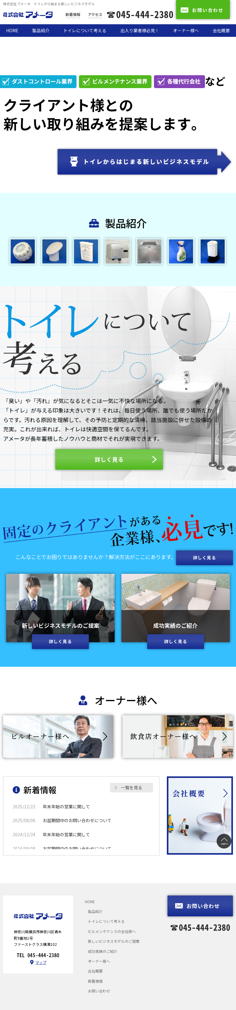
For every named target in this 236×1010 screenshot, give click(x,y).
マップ (40, 962)
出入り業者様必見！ (139, 30)
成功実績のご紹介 (102, 951)
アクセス (95, 14)
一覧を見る (131, 787)
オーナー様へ (186, 30)
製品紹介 (40, 30)
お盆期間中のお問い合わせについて (77, 820)
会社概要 (221, 30)
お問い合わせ (99, 990)
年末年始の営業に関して (66, 806)
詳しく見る (60, 641)
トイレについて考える (84, 30)
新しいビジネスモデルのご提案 (114, 941)
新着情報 (72, 14)
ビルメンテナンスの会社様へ (112, 931)
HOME (12, 30)
